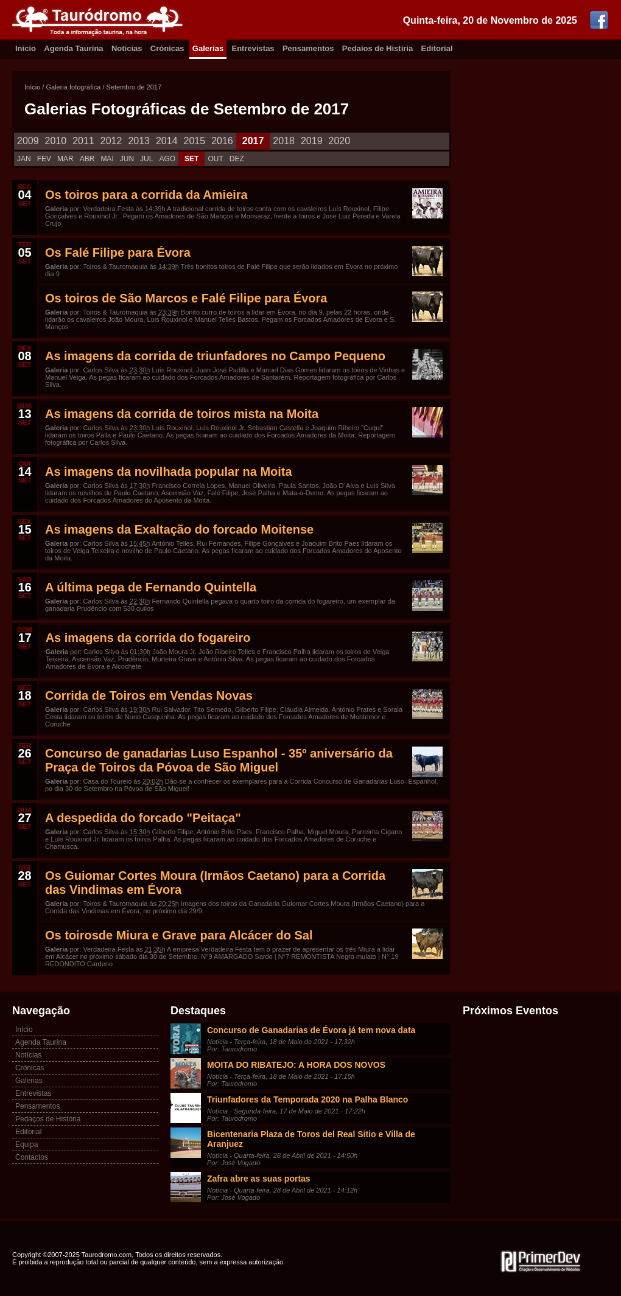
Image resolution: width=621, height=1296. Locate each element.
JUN (127, 159)
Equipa (26, 1144)
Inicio (25, 48)
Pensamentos (308, 48)
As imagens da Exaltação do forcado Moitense (179, 529)
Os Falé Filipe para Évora (118, 252)
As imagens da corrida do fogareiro (148, 637)
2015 (195, 141)
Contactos (31, 1157)
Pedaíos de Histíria (377, 48)
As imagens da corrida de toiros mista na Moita (181, 413)
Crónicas (167, 48)
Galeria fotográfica (73, 87)
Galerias (207, 48)
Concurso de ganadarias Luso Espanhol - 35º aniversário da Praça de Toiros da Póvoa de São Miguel (219, 760)
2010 (56, 141)
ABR (87, 159)
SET (191, 159)
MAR (65, 159)
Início (32, 87)
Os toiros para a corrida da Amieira (146, 194)
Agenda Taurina (73, 48)
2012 (111, 141)
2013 (139, 141)
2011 (83, 141)
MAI (106, 159)
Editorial (437, 48)
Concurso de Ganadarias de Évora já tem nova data (311, 1030)
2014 (167, 141)
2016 (222, 141)
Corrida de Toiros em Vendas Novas (149, 695)
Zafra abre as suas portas (258, 1178)
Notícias (126, 48)
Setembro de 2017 (134, 87)
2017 (253, 141)
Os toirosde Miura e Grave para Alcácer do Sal (178, 935)
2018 (284, 141)
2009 (28, 141)
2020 (340, 141)
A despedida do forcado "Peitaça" (143, 817)
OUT (215, 159)
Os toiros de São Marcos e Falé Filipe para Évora (186, 298)
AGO (167, 159)
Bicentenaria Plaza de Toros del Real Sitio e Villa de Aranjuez (311, 1139)
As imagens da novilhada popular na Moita (168, 471)
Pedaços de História (47, 1119)
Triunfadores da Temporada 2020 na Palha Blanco (307, 1099)
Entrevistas (253, 48)
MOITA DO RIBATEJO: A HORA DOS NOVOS (296, 1065)
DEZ (237, 159)
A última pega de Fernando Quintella (150, 587)
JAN (24, 159)
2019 (312, 141)
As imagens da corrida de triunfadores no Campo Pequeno (215, 356)
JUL (146, 159)
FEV (44, 159)
